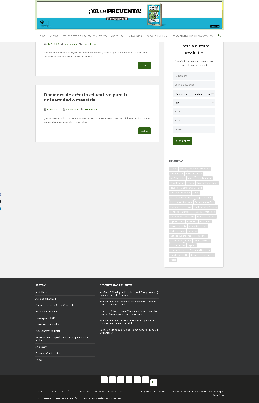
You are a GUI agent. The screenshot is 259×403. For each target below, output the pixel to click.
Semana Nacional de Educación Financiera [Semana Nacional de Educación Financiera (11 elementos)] (190, 249)
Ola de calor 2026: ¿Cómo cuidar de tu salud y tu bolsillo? (129, 330)
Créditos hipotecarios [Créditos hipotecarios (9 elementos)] (207, 182)
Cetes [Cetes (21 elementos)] (191, 177)
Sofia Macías (70, 43)
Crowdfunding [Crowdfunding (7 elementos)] (177, 182)
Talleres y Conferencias (47, 352)
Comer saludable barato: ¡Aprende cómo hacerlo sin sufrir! (128, 302)
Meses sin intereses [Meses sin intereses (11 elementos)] (198, 225)
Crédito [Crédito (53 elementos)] (190, 182)
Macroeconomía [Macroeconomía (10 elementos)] (178, 225)
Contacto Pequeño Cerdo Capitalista (193, 36)
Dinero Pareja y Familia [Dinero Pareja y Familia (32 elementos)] (191, 187)
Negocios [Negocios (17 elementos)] (192, 230)
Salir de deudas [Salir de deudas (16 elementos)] (177, 244)
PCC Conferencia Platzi (47, 330)
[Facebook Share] (4, 194)
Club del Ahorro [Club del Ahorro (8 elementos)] (204, 177)
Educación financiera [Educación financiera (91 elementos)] (180, 191)
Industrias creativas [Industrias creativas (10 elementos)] (206, 215)
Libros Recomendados (47, 323)
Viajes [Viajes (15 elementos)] (173, 259)
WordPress (218, 394)
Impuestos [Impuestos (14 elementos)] (210, 211)
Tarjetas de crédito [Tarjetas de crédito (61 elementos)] (179, 254)
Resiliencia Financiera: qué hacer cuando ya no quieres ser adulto (127, 321)
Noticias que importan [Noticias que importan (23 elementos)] (180, 235)
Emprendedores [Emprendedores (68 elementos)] (204, 196)
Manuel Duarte (108, 300)
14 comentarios (91, 109)
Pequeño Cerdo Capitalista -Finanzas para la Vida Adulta (93, 36)
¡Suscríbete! (183, 140)
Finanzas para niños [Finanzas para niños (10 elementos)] (204, 201)
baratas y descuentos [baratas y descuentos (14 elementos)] (199, 167)
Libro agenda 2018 (45, 317)
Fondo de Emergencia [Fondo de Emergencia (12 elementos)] (180, 206)
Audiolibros (135, 36)
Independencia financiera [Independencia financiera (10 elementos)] (182, 215)
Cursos (54, 36)
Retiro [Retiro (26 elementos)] (188, 239)
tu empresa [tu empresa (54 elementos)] (209, 254)
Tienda (39, 358)
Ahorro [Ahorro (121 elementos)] (183, 167)
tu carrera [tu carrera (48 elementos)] (196, 254)
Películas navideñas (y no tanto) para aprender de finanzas (129, 293)
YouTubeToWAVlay (110, 291)
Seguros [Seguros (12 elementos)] (192, 244)
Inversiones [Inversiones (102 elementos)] (205, 220)
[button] (219, 36)
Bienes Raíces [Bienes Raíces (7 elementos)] (176, 172)
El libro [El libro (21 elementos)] (196, 191)
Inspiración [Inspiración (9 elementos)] (192, 220)
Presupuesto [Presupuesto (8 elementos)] (176, 239)
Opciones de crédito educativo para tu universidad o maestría (86, 97)
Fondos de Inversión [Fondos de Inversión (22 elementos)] (180, 211)
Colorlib (203, 390)
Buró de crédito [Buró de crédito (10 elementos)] (177, 177)
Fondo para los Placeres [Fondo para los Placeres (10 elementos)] (205, 206)
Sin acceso (41, 345)
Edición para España (157, 36)
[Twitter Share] (4, 201)
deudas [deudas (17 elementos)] (174, 187)
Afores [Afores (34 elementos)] (173, 167)
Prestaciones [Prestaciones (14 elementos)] (200, 235)
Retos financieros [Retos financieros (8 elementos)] (202, 239)
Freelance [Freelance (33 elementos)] (197, 211)
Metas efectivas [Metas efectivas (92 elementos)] (177, 230)
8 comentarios (89, 43)
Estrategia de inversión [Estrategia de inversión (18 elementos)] (181, 201)
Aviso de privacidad (45, 297)
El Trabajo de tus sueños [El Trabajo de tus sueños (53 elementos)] (181, 196)
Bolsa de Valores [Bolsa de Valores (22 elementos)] (194, 172)
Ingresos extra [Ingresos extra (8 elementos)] (177, 220)
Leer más (144, 65)
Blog (42, 36)
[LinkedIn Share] (4, 209)
